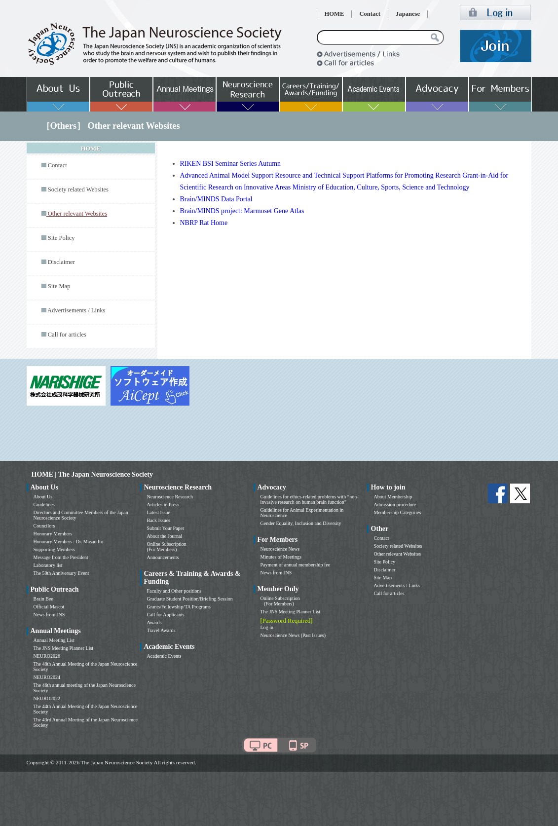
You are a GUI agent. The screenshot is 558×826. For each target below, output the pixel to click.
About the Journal (165, 536)
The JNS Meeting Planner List (64, 648)
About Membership (393, 496)
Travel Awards (161, 630)
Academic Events (164, 656)
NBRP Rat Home (204, 222)
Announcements (163, 557)
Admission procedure (395, 504)
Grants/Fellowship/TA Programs (179, 606)
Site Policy (61, 237)
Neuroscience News (280, 549)
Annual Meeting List (54, 640)
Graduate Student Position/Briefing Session (190, 598)
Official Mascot (49, 606)
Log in (266, 627)
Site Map (59, 286)
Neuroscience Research (170, 496)
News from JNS (49, 614)
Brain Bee (43, 598)
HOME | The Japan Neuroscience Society (92, 474)
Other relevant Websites (397, 554)
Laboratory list (48, 565)
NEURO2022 (47, 698)
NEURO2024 (47, 677)
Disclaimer (61, 262)
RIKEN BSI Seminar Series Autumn (230, 163)
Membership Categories (397, 512)
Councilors (44, 525)
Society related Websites (78, 189)
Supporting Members (54, 549)
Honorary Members (53, 533)
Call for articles (67, 334)
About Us (43, 496)
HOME (334, 13)
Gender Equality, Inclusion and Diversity (300, 523)
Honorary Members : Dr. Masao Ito (69, 541)
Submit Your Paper (166, 528)
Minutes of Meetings (280, 557)
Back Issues (159, 520)
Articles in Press (163, 504)
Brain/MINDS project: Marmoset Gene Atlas (242, 211)
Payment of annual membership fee (295, 564)
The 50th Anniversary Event (61, 573)
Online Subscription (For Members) (166, 546)
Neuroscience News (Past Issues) (293, 635)
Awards (154, 622)
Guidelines (44, 504)
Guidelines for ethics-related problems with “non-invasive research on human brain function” (309, 499)
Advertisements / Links (76, 310)
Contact (369, 13)
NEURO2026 (47, 656)
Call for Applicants (166, 614)
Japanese (408, 13)
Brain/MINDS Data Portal (216, 199)
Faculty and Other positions (174, 591)
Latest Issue (159, 512)
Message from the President (61, 557)
